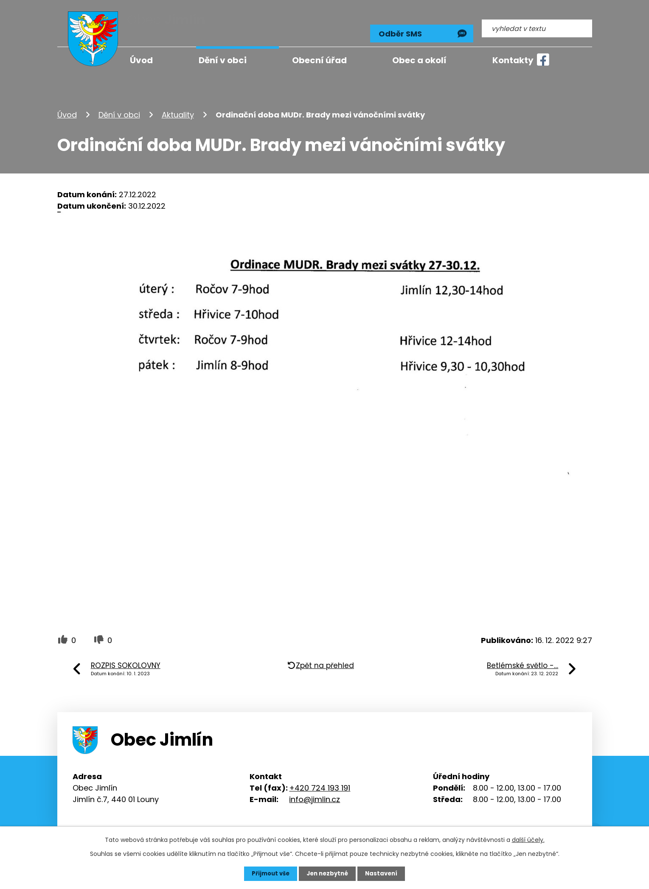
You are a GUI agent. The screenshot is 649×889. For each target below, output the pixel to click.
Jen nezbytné (328, 873)
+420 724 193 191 (319, 780)
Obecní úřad (319, 60)
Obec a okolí (419, 60)
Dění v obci (119, 107)
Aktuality (178, 107)
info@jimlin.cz (314, 792)
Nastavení (384, 873)
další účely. (528, 839)
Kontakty (513, 60)
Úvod (67, 107)
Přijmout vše (268, 873)
